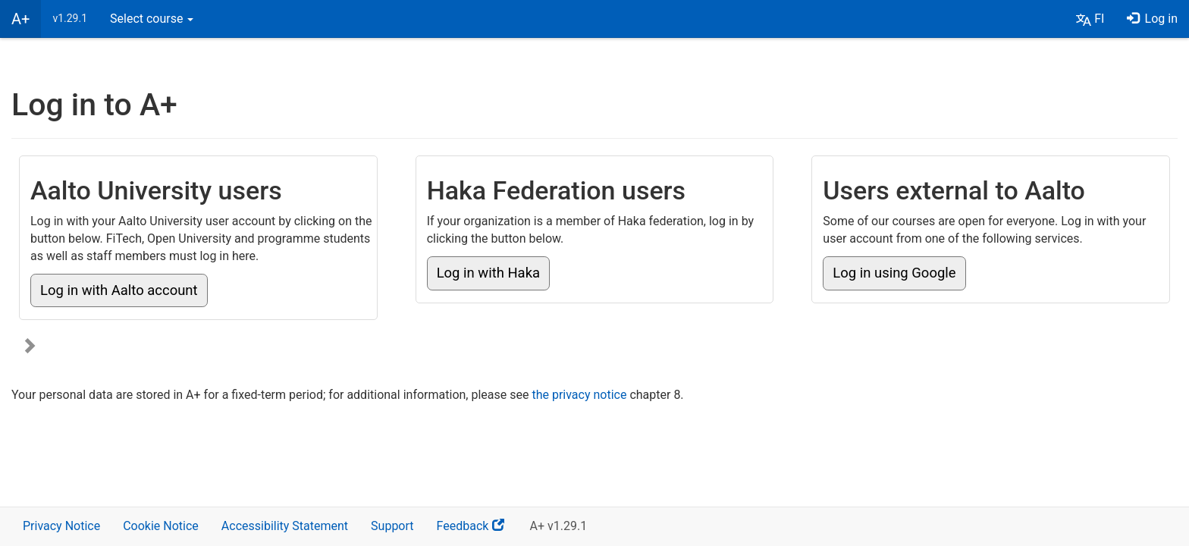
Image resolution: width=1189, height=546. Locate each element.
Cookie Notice (161, 526)
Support (392, 526)
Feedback (478, 531)
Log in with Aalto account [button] (119, 290)
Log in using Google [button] (894, 273)
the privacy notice (579, 395)
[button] (1090, 19)
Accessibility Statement (284, 526)
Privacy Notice (61, 526)
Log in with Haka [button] (488, 273)
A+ (20, 19)
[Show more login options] (30, 346)
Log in (1152, 18)
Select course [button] (151, 18)
